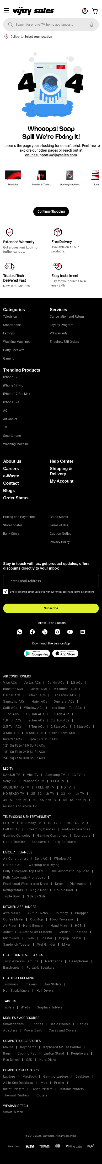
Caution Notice (60, 534)
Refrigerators (13, 890)
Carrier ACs (12, 695)
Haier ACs (39, 701)
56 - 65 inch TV (75, 800)
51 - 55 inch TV (45, 800)
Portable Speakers (40, 967)
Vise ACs (10, 683)
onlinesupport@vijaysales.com (51, 155)
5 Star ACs (34, 733)
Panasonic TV (33, 781)
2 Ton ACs (36, 720)
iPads (25, 1007)
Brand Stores (59, 517)
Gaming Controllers (52, 835)
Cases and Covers (62, 1030)
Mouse (8, 1047)
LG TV (76, 775)
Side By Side (36, 896)
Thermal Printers (16, 1095)
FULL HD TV (45, 787)
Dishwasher (79, 884)
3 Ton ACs (36, 727)
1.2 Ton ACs (35, 714)
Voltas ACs (32, 683)
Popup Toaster (70, 938)
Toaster (46, 938)
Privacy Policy (60, 542)
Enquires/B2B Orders (64, 342)
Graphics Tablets (49, 1007)
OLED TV (58, 781)
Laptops (9, 333)
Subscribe (51, 608)
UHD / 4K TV (74, 823)
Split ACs (10, 708)
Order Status (16, 498)
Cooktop (36, 919)
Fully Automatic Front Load (24, 877)
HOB (78, 926)
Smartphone (12, 325)
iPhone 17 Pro (13, 385)
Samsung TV (55, 775)
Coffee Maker (13, 919)
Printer (59, 1083)
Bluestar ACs (13, 689)
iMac (43, 1083)
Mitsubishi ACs (65, 689)
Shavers (31, 984)
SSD (29, 1060)
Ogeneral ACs (64, 701)
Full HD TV (11, 829)
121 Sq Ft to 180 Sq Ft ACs (24, 745)
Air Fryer (9, 926)
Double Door (63, 890)
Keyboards (28, 1047)
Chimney (61, 913)
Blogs (9, 490)
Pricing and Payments (19, 517)
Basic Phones (60, 1024)
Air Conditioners (15, 858)
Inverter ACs (12, 739)
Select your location (38, 36)
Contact (11, 483)
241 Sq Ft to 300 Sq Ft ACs (24, 758)
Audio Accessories (76, 829)
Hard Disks (47, 1060)
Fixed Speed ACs (62, 733)
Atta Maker (11, 913)
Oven (30, 938)
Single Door (39, 890)
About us (12, 461)
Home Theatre (14, 842)
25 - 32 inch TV (43, 794)
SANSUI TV (11, 775)
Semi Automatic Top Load (69, 871)
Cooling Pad (27, 1053)
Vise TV (33, 775)
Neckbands (53, 961)
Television (10, 316)
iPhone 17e (11, 402)
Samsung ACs (14, 701)
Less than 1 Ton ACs (66, 708)
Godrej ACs (38, 689)
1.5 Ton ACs (60, 714)
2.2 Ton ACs (60, 720)
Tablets (8, 1007)
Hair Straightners (16, 990)
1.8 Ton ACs (12, 720)
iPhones (37, 1024)
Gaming (8, 358)
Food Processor (62, 919)
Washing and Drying (44, 865)
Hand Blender (33, 926)
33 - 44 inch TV (72, 794)
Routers (41, 1095)
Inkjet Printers (14, 1089)
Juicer (8, 932)
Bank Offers (11, 534)
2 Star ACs (59, 727)
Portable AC (12, 865)
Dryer (59, 884)
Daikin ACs (55, 683)
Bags (7, 1053)
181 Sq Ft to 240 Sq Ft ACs (24, 752)
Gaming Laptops (56, 1076)
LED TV (8, 823)
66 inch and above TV (20, 806)
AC (5, 410)
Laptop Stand (54, 1053)
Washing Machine (16, 444)
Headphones (79, 961)
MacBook (30, 1076)
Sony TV (9, 781)
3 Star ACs (82, 727)
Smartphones (13, 1024)
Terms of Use (59, 525)
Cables (82, 1024)
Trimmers (10, 984)
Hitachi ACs (37, 695)
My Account (61, 481)
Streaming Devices (40, 829)
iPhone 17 (10, 377)
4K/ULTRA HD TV (16, 787)
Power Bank (33, 1030)
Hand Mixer (59, 926)
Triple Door (11, 896)
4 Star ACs (11, 733)
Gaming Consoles (16, 835)
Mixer (66, 944)
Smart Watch (13, 1112)
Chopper (81, 913)
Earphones (11, 967)
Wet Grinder (46, 944)
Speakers (39, 842)
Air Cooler (10, 419)
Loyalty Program (61, 325)
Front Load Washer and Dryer (25, 884)
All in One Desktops (18, 1083)
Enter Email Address (24, 581)
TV (5, 427)
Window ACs (34, 708)
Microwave (11, 938)
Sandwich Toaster (16, 944)
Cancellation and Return (67, 316)
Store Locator (12, 525)
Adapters (10, 1030)
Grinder (64, 932)
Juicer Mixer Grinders (35, 932)
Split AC (41, 858)
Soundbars (82, 835)
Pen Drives (11, 1060)
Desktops (83, 1076)
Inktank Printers (72, 1089)
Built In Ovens (37, 913)
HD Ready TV (31, 823)
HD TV (66, 787)
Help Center (61, 461)
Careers (11, 468)
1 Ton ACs (11, 714)
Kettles (82, 932)
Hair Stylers (53, 984)
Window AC (63, 858)
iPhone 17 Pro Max (16, 394)
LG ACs (76, 683)
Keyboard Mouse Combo (62, 1047)
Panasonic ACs (64, 695)
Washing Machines (16, 342)
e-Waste (11, 476)
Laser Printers (42, 1089)
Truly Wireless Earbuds (20, 961)
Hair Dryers (45, 990)
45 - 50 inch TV (14, 800)
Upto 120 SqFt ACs (43, 739)
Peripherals (80, 1053)
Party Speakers (13, 350)
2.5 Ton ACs (12, 727)
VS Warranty (59, 333)
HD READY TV (13, 794)
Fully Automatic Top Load (23, 871)
